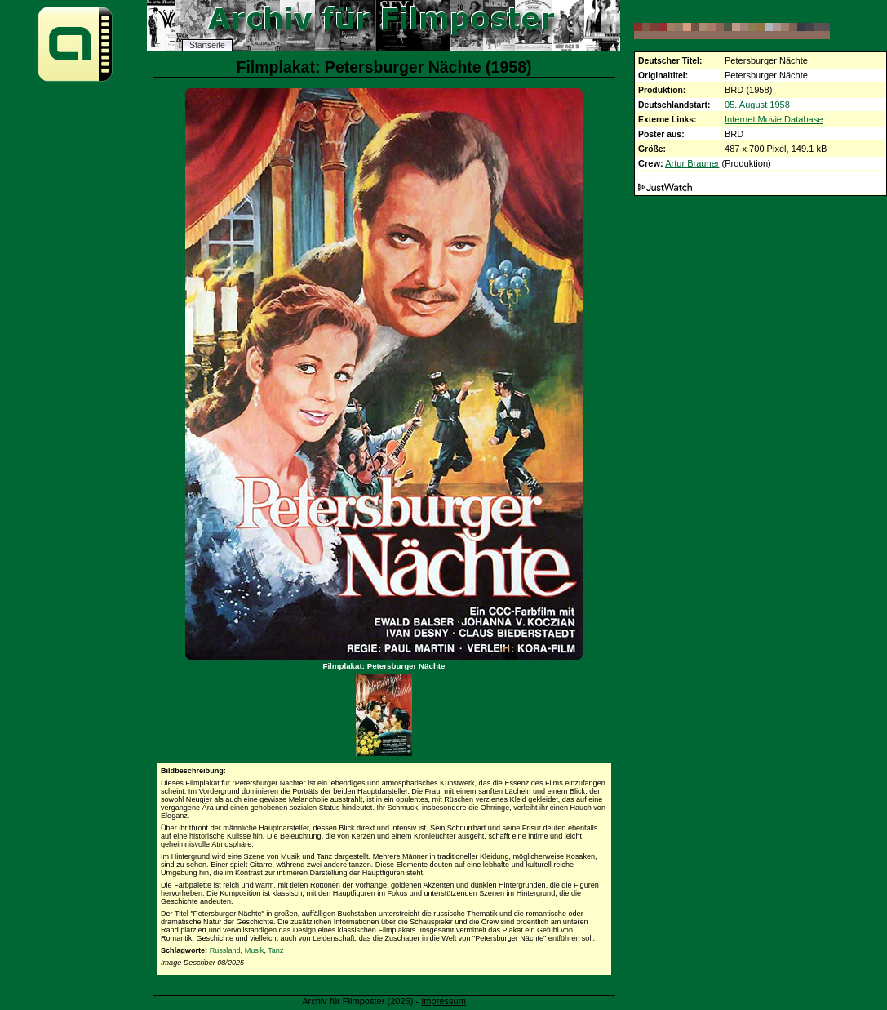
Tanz (275, 950)
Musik (254, 950)
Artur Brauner (692, 163)
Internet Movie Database (774, 119)
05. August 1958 (757, 104)
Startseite (207, 45)
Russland (225, 950)
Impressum (443, 1001)
